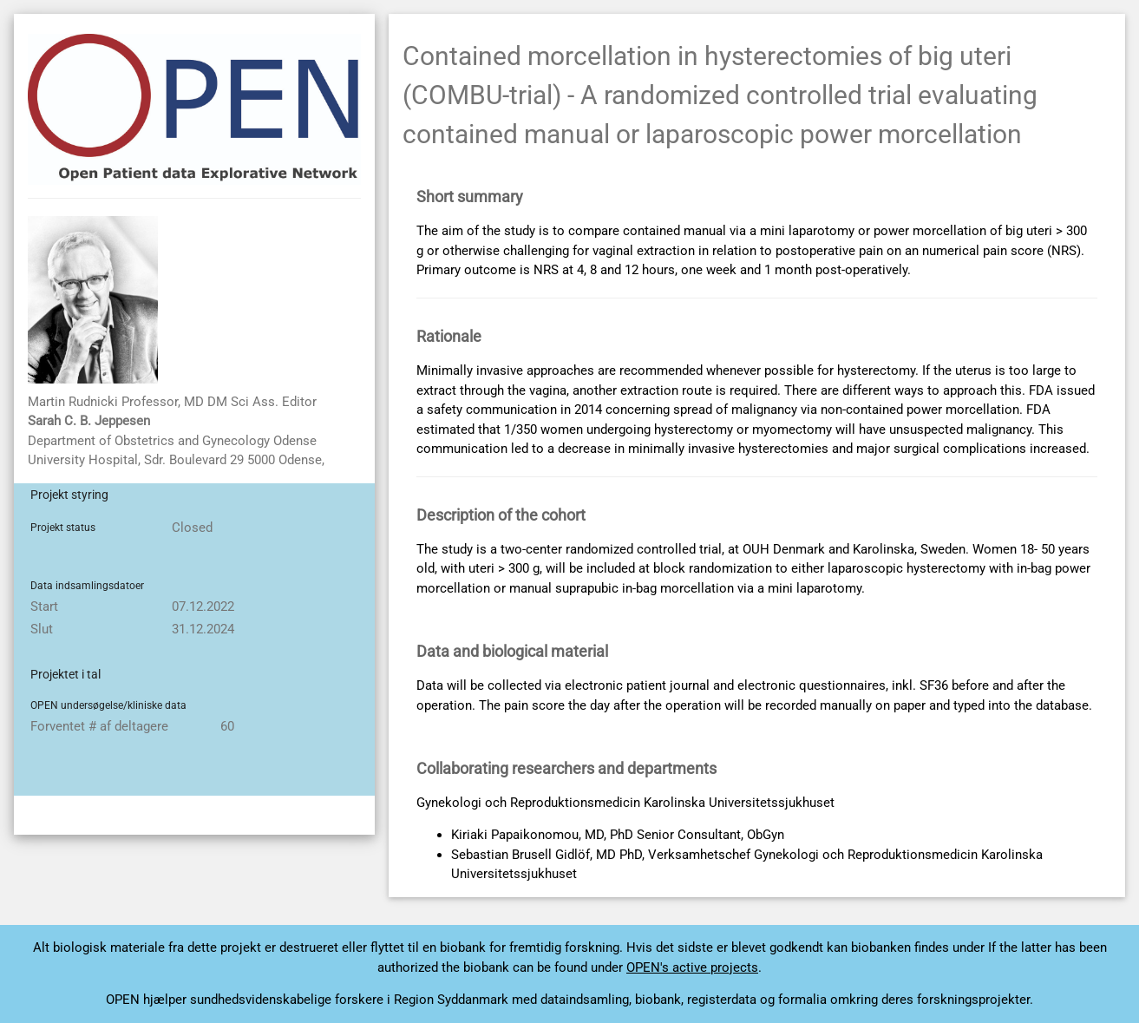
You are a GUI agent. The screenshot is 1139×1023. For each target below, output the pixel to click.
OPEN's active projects (692, 967)
